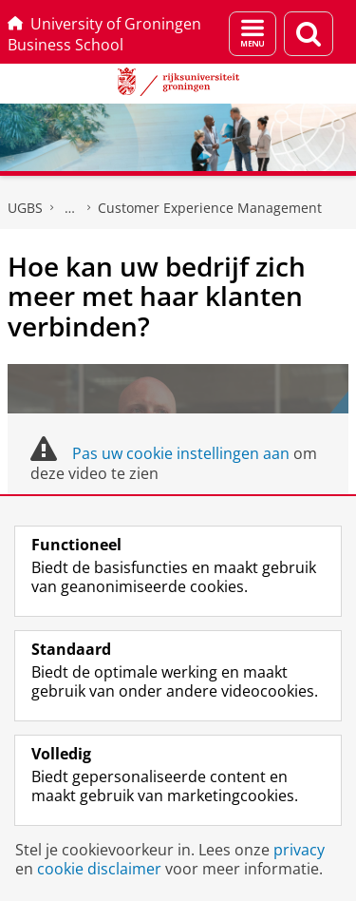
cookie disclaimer (99, 868)
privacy (299, 849)
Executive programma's (70, 208)
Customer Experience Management (210, 208)
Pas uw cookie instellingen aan (181, 453)
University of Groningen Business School (104, 34)
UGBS (25, 208)
